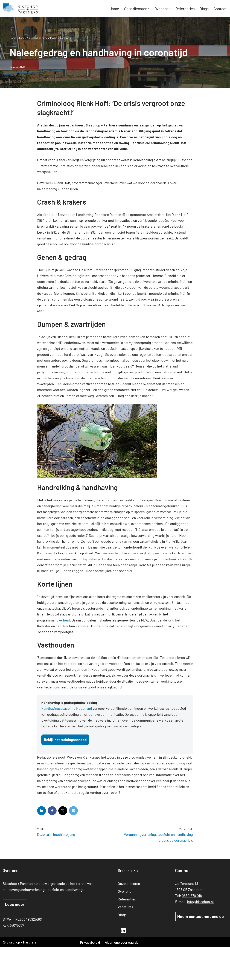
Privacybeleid (90, 964)
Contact (220, 8)
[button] (148, 8)
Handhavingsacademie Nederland (67, 722)
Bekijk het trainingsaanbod (65, 754)
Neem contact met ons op (200, 938)
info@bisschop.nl (200, 923)
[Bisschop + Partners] (20, 8)
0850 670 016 (192, 917)
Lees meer (14, 925)
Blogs (203, 8)
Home (114, 8)
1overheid (63, 633)
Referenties (184, 8)
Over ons (124, 913)
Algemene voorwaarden (124, 964)
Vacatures (125, 928)
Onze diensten (129, 905)
